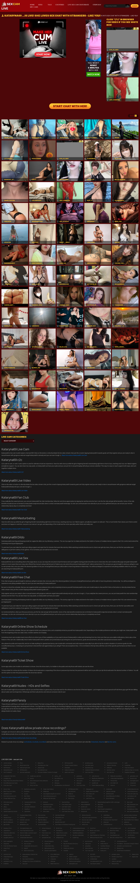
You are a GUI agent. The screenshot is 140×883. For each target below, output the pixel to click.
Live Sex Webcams (133, 833)
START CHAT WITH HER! (70, 106)
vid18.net (22, 817)
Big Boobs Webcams (98, 778)
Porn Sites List (90, 793)
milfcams (109, 767)
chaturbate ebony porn (30, 846)
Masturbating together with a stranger (109, 802)
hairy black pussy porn (49, 796)
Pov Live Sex (41, 815)
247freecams (110, 793)
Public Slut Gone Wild (92, 791)
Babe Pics (40, 763)
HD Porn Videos (8, 820)
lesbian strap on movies (132, 770)
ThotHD (66, 841)
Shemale (67, 767)
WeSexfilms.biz (8, 770)
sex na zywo (27, 843)
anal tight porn (134, 780)
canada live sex (46, 837)
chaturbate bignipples (116, 778)
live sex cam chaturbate (78, 5)
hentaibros (59, 830)
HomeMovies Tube (132, 809)
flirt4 (5, 850)
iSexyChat (27, 804)
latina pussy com (49, 848)
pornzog (6, 859)
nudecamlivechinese (79, 828)
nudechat (127, 765)
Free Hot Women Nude (10, 846)
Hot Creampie (8, 772)
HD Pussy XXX (69, 763)
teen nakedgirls (8, 841)
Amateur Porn (8, 828)
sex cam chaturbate (133, 811)
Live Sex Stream (60, 815)
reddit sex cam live (35, 776)
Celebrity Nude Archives (92, 770)
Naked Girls (135, 854)
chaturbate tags (8, 856)
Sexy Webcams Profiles (113, 796)
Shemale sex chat (43, 765)
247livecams (23, 770)
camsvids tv (7, 830)
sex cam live (110, 772)
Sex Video (27, 796)
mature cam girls (116, 861)
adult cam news (69, 772)
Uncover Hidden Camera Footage (47, 772)
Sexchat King (65, 802)
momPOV (92, 833)
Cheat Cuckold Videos (71, 765)
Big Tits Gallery (42, 820)
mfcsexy (57, 783)
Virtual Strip (113, 780)
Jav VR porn (131, 835)
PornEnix (26, 791)
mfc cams (34, 7)
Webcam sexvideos (116, 776)
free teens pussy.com (10, 796)
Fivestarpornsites (48, 804)
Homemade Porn (122, 841)
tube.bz (112, 785)
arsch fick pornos (133, 791)
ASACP (70, 876)
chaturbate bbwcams (26, 837)
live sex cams (86, 822)
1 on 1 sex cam (89, 850)
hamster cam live (25, 820)
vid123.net (85, 824)
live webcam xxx (42, 770)
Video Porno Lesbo (61, 833)
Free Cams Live (46, 833)
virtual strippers (46, 828)
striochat (100, 807)
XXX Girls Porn (131, 807)
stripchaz (6, 843)
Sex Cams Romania (28, 859)
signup (134, 6)
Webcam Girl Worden (49, 798)
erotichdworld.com (133, 789)
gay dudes (7, 824)
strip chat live (89, 848)
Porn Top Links (81, 785)
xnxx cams (46, 811)
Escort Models (110, 798)
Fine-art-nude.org (133, 793)
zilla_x (5, 807)
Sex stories (131, 798)
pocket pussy (89, 763)
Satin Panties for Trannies (97, 835)
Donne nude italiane (50, 850)
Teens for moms (85, 809)
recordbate (42, 742)
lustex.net (47, 843)
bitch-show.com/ (29, 850)
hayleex (44, 830)
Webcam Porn (96, 780)
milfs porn (88, 843)
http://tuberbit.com (132, 804)
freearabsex (80, 778)
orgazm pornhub (61, 835)
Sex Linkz (130, 802)
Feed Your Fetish (95, 856)
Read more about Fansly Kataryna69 (13, 719)
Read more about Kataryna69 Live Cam (74, 455)
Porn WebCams (55, 854)
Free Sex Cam (8, 785)
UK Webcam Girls (73, 789)
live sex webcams (25, 772)
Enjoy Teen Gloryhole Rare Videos (13, 780)
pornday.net (131, 830)
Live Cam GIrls (89, 772)
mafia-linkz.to (85, 802)
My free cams (112, 742)
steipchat (46, 791)
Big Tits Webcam (8, 822)
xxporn (71, 854)
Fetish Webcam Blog (98, 785)
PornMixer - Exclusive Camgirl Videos (128, 843)
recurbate (35, 742)
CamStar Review (105, 846)
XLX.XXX (92, 854)
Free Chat (14, 618)
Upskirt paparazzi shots (10, 811)
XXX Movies (7, 767)
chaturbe (53, 859)
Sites (40, 5)
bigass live (135, 856)
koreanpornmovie (112, 763)
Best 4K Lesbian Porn (116, 837)
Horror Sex (7, 789)
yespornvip (41, 767)
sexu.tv (6, 815)
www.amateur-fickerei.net (29, 854)
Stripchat (102, 742)
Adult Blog (106, 815)
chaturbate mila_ (49, 846)
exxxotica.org (89, 767)
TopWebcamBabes (78, 833)
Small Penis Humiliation (123, 850)
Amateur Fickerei (29, 841)
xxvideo (114, 859)
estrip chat (27, 798)
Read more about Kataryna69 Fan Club (14, 510)
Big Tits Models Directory (71, 843)
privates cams (116, 854)
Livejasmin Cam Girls (9, 776)
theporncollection (43, 822)
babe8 (26, 848)
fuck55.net (95, 783)
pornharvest (88, 841)
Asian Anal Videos (48, 789)
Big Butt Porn (54, 856)
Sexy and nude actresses (89, 817)
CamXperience (107, 824)
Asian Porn (7, 848)
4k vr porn (79, 780)
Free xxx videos (129, 767)
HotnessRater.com (115, 828)
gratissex (79, 776)
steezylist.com (73, 863)
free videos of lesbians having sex (65, 824)
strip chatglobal (85, 804)
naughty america (8, 837)
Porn (21, 763)
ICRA (74, 876)
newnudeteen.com (78, 830)
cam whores (95, 776)
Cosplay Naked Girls (25, 815)
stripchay (97, 5)
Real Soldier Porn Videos (131, 820)
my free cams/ (111, 770)
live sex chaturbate (78, 835)
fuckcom (45, 802)
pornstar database (30, 807)
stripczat (106, 822)
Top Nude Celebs (95, 863)
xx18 (126, 763)
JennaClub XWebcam (130, 817)
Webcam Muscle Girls (96, 837)
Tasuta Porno (7, 817)
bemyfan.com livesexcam (124, 846)
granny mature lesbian (130, 815)
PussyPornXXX (107, 817)
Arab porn (103, 850)
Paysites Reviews (130, 772)
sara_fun (24, 863)
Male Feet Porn (55, 863)
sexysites (88, 846)
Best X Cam (45, 835)
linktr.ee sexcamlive (75, 861)
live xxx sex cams (87, 820)
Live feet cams (89, 765)
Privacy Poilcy (128, 824)
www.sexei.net (104, 848)
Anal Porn (93, 828)
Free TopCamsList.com (26, 830)
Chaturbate (94, 742)
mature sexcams (69, 770)
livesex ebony (8, 835)
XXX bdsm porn (8, 802)
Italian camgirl (73, 856)
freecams (66, 846)
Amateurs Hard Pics (48, 809)
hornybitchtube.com (26, 828)
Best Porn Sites (66, 809)
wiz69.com (84, 807)
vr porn (26, 793)
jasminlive (27, 811)
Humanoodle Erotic (30, 802)
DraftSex (6, 863)
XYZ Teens (89, 796)
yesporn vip (23, 822)
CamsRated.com (114, 835)
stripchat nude (47, 807)
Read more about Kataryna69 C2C (12, 472)
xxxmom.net (7, 854)
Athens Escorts (86, 815)
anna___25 (58, 776)
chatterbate (93, 859)
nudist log (75, 837)
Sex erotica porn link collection (39, 780)
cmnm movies (8, 763)
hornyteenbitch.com (96, 861)
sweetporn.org (8, 861)
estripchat (84, 811)
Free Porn (33, 783)
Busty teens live (24, 765)
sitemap (102, 841)
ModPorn (27, 809)
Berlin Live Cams (95, 830)
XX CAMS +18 (114, 783)
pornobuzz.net (132, 796)
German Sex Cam (103, 811)
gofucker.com (134, 776)
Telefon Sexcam (111, 765)
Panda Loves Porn (117, 856)
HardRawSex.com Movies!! (62, 785)
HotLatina (25, 856)
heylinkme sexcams (29, 789)
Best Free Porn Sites (9, 791)
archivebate (28, 742)
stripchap (113, 833)
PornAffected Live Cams (11, 783)
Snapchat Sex (8, 765)
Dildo (12, 553)
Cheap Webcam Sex (9, 798)
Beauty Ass (120, 848)
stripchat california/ (9, 833)
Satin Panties (131, 837)
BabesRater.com (43, 817)
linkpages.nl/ (89, 789)
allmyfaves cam (24, 824)
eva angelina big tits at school (51, 793)
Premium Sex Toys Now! (110, 820)
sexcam (57, 780)
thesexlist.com (59, 817)
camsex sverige (110, 791)
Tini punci (133, 785)
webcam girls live (25, 767)
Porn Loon (58, 820)
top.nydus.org (59, 778)
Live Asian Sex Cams (68, 811)
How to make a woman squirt (28, 833)
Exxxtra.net (133, 778)
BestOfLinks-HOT (60, 822)
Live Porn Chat (90, 798)
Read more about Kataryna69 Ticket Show (15, 677)
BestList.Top (115, 863)
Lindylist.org (7, 778)
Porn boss (71, 798)
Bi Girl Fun (59, 828)
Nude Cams (7, 809)
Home (32, 5)
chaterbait (109, 789)
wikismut (126, 822)
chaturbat (133, 783)
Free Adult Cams (66, 804)
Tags (50, 5)
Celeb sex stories (69, 848)
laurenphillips (42, 824)
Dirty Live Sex (34, 785)
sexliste (66, 850)
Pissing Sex (71, 796)
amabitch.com (8, 793)
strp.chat (100, 804)
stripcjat (79, 783)
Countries (59, 5)
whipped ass (60, 837)
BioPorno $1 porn (74, 859)
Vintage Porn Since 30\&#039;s (31, 861)
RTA (65, 876)
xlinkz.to (70, 793)
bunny (32, 778)
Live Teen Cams (66, 807)
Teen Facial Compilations (105, 809)
